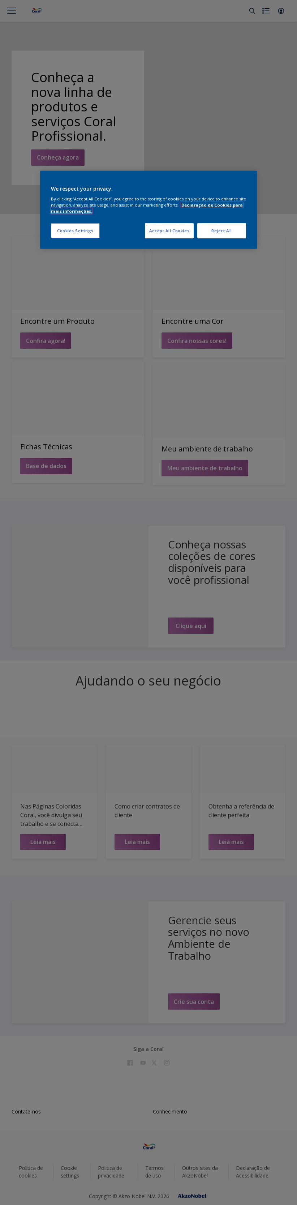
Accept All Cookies (169, 230)
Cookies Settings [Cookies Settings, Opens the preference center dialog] (75, 230)
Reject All (221, 230)
